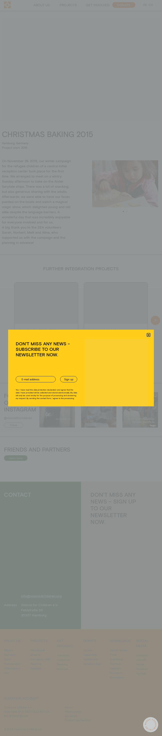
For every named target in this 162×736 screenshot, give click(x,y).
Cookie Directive (68, 390)
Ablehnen (77, 382)
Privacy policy (86, 390)
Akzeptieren (48, 382)
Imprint (98, 390)
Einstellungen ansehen (110, 382)
